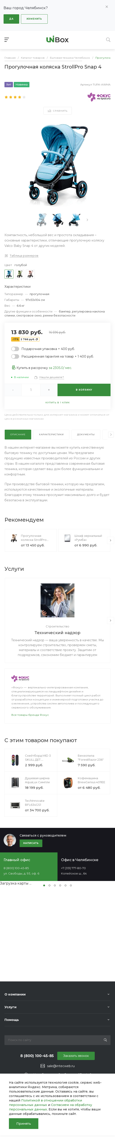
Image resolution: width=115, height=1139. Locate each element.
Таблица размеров (24, 255)
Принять (23, 1124)
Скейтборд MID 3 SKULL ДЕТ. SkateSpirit (38, 759)
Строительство (57, 626)
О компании (15, 994)
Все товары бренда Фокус (30, 714)
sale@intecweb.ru (61, 1066)
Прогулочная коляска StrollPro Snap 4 (34, 540)
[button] (44, 885)
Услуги (10, 1007)
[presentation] (87, 220)
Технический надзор (57, 632)
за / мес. (60, 368)
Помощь (11, 1020)
